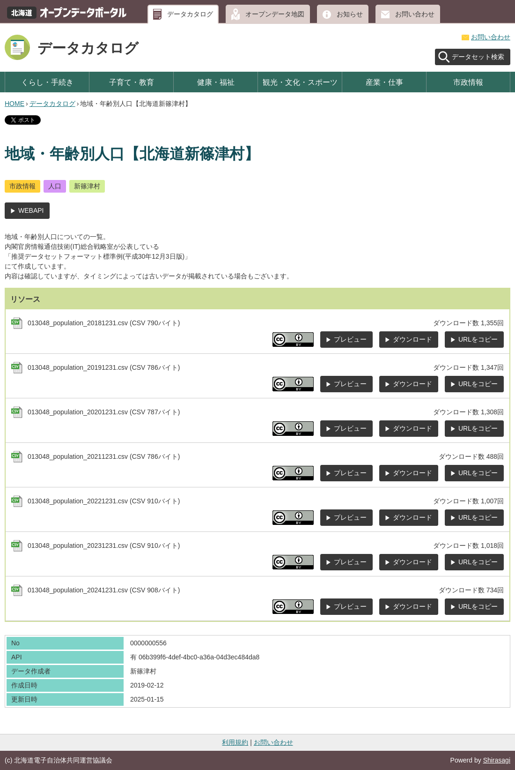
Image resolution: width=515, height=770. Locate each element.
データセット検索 (478, 56)
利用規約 (235, 742)
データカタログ (190, 14)
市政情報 (468, 82)
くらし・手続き (47, 82)
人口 (54, 186)
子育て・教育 (131, 82)
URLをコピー (478, 339)
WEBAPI (31, 210)
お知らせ (350, 14)
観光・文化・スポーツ (300, 82)
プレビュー (350, 339)
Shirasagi (496, 760)
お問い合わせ (414, 14)
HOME (14, 103)
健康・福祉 (216, 82)
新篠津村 (87, 186)
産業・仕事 (384, 82)
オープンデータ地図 (274, 14)
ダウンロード (412, 339)
